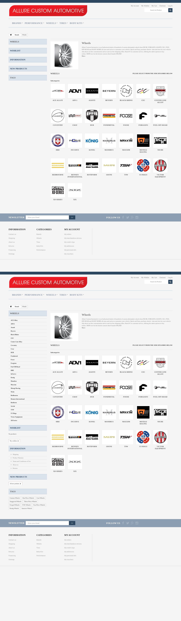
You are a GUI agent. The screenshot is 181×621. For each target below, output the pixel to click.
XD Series (14, 149)
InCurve (13, 102)
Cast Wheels (41, 232)
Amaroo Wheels (26, 242)
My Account (135, 6)
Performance (34, 23)
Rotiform (14, 131)
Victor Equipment (16, 145)
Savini (13, 134)
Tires (62, 23)
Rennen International (18, 127)
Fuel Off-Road (15, 95)
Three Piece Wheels (30, 235)
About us (15, 198)
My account (72, 269)
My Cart (154, 6)
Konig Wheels (14, 242)
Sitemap (11, 294)
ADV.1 (13, 52)
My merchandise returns (73, 278)
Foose (13, 88)
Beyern (13, 59)
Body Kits (76, 23)
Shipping (15, 187)
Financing (12, 290)
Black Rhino (15, 63)
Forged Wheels (15, 239)
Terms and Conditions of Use (21, 194)
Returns (15, 201)
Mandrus (14, 109)
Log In (170, 6)
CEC (12, 66)
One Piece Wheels (28, 232)
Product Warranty (18, 191)
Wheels (51, 23)
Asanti (13, 56)
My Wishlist (145, 6)
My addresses (69, 286)
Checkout (162, 6)
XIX (12, 152)
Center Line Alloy (16, 70)
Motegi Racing (15, 116)
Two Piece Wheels (39, 239)
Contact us (12, 274)
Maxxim (13, 113)
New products (18, 210)
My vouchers (68, 294)
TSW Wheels (26, 239)
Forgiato (14, 91)
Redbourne (14, 124)
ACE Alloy (14, 48)
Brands (16, 23)
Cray (12, 77)
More (83, 56)
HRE (12, 98)
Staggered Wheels (15, 235)
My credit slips (69, 282)
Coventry (14, 73)
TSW (12, 138)
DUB (12, 81)
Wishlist (15, 160)
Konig (13, 106)
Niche (12, 120)
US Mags (14, 141)
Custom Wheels (15, 232)
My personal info (70, 290)
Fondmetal (14, 84)
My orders (67, 274)
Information (17, 181)
